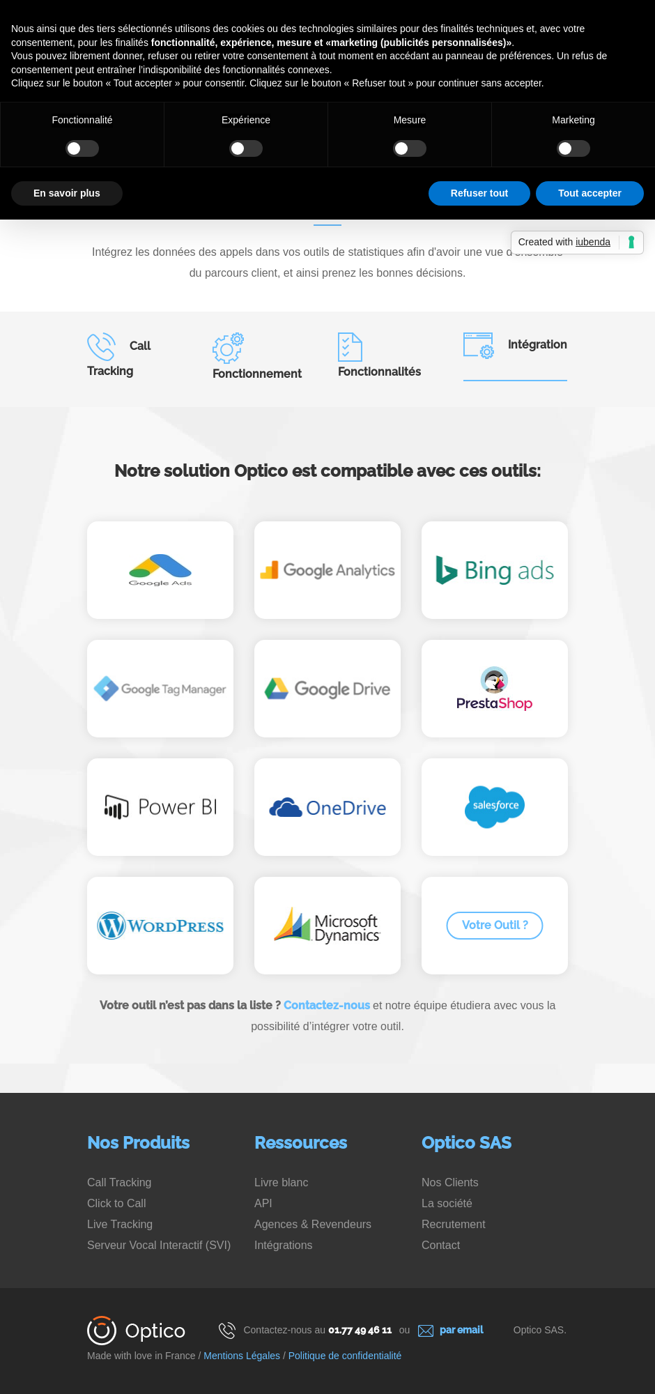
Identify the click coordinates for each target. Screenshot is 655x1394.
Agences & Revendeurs (312, 1224)
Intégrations (283, 1245)
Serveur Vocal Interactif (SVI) (159, 1245)
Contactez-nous (327, 1005)
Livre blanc (281, 1182)
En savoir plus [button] (66, 193)
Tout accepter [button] (590, 193)
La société (447, 1203)
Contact (441, 1245)
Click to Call (116, 1203)
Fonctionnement (257, 356)
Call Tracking (119, 355)
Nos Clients (450, 1182)
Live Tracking (120, 1224)
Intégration (515, 345)
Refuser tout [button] (479, 193)
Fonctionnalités (379, 355)
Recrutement (454, 1224)
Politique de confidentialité (345, 1355)
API (263, 1203)
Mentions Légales (241, 1355)
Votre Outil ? (495, 925)
